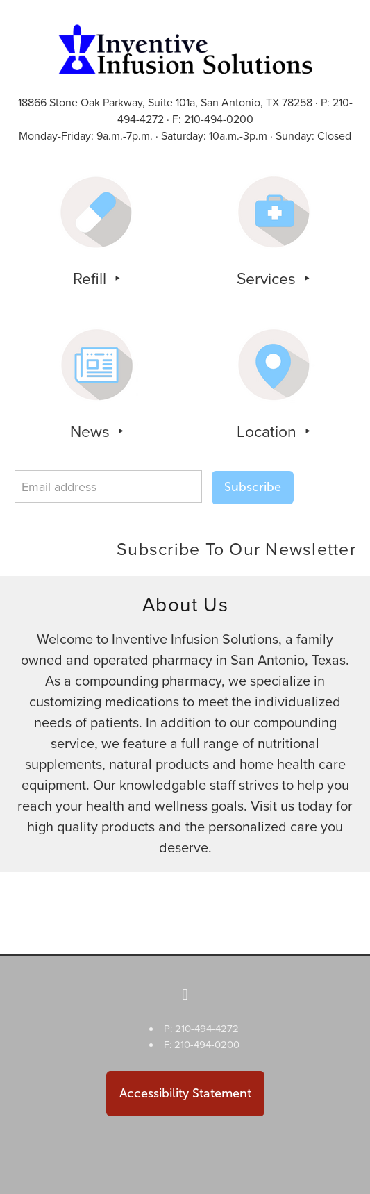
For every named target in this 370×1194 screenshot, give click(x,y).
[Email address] (108, 486)
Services (268, 278)
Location (269, 431)
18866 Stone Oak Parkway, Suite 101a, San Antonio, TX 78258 (165, 102)
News (92, 431)
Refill (91, 278)
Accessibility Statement (185, 1093)
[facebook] (185, 995)
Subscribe (252, 487)
